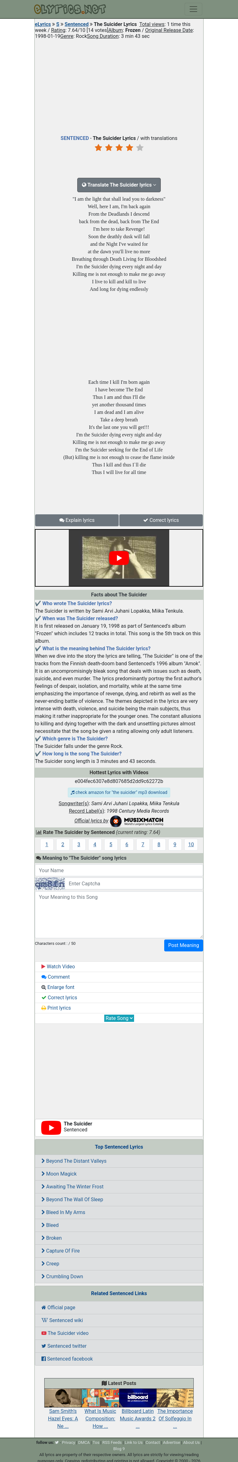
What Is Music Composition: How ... (100, 1412)
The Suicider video (65, 1333)
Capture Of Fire (60, 1251)
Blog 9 (119, 1448)
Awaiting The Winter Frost (72, 1187)
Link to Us (134, 1442)
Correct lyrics (161, 520)
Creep (50, 1264)
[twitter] (57, 1442)
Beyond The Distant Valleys (73, 1161)
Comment (55, 977)
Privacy (68, 1442)
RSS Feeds (112, 1442)
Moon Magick (59, 1174)
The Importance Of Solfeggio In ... (175, 1412)
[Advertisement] (119, 86)
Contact (153, 1442)
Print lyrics (56, 1008)
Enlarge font (57, 987)
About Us (191, 1442)
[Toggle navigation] (193, 9)
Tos (96, 1442)
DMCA (84, 1442)
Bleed (50, 1225)
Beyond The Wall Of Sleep (72, 1199)
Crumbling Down (62, 1276)
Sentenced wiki (62, 1320)
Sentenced (77, 24)
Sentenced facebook (67, 1359)
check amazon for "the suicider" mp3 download (119, 792)
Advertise (171, 1442)
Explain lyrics (77, 520)
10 (191, 844)
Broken (51, 1238)
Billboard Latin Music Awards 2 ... (137, 1412)
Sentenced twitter (64, 1346)
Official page (58, 1307)
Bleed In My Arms (63, 1212)
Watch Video (58, 967)
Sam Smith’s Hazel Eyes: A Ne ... (63, 1412)
